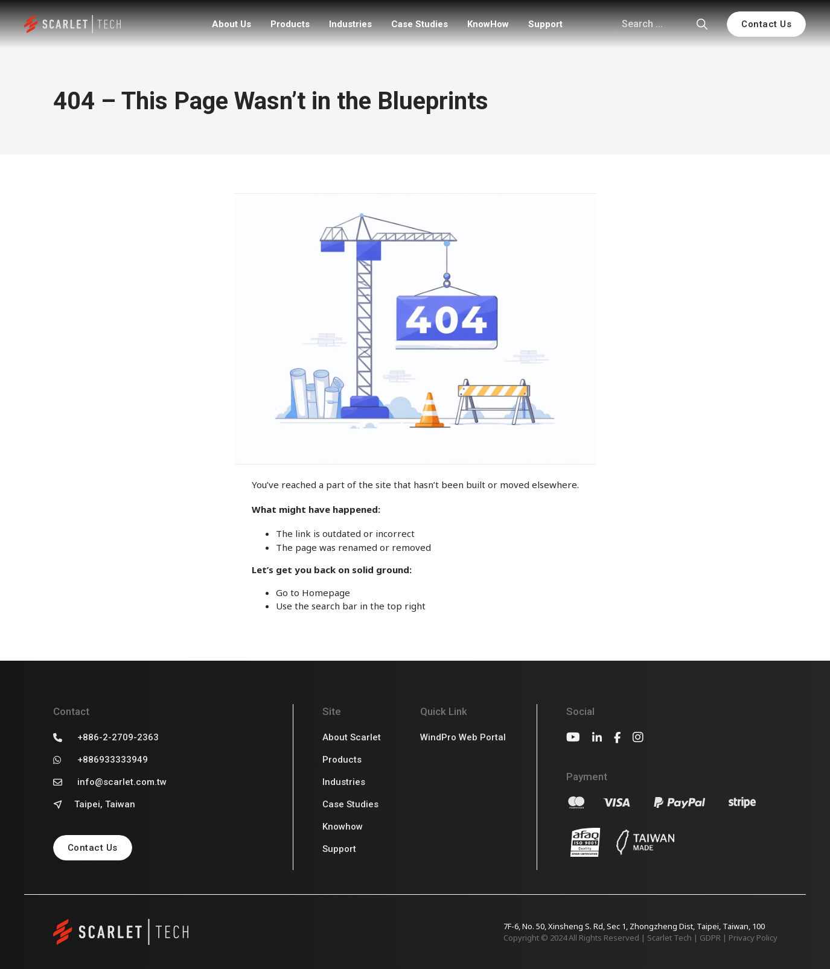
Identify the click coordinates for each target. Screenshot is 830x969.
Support (545, 24)
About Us (231, 24)
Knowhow (342, 826)
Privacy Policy (753, 937)
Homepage (326, 592)
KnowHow (488, 24)
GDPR (710, 937)
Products (290, 24)
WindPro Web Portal (463, 737)
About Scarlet (351, 737)
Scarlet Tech (669, 937)
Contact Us (766, 24)
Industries (350, 24)
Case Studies (419, 24)
